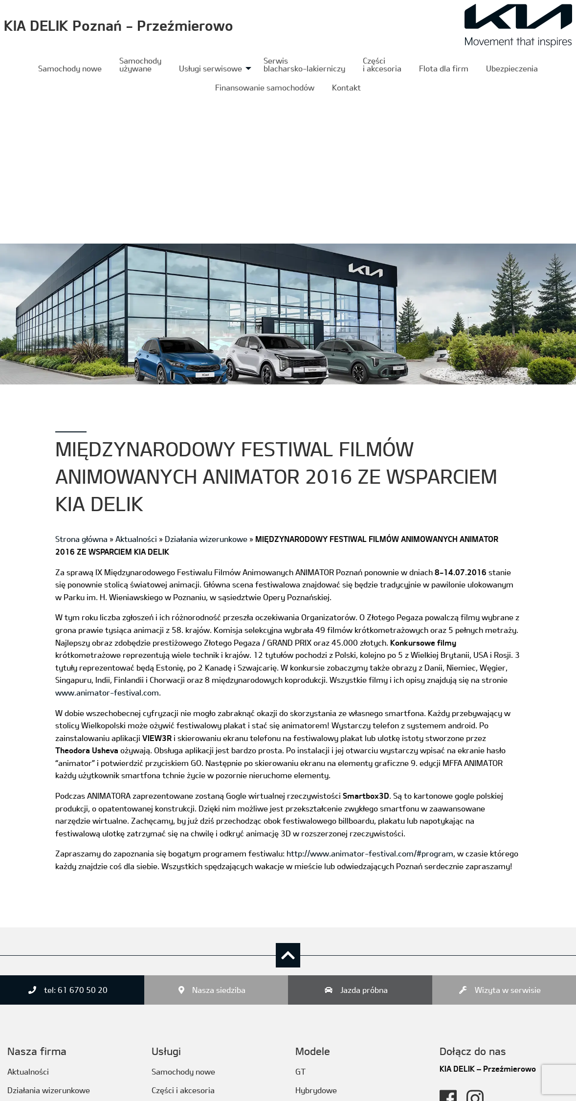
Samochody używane (140, 64)
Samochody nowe (70, 68)
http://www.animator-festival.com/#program (370, 706)
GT (300, 924)
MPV (303, 999)
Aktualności (136, 392)
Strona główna (81, 392)
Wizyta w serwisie (508, 843)
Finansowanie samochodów (264, 87)
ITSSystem (113, 1087)
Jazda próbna (364, 843)
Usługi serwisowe (210, 68)
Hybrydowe (316, 942)
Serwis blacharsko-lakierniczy (304, 64)
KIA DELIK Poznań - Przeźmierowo (118, 25)
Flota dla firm (443, 68)
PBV (302, 1055)
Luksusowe (315, 961)
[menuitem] (70, 68)
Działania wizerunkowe (206, 392)
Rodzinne (311, 1018)
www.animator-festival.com (107, 545)
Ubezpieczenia (512, 68)
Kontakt (346, 87)
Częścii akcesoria (382, 64)
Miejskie (310, 980)
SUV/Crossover (322, 1036)
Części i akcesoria (183, 942)
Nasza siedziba (218, 843)
